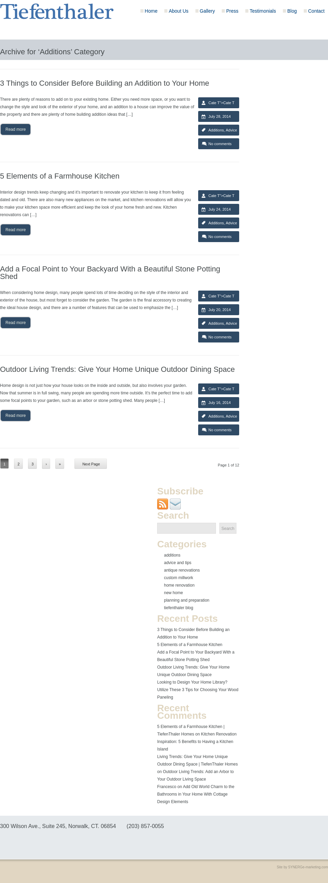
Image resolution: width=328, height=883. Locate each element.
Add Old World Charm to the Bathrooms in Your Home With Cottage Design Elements (195, 794)
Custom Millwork (178, 577)
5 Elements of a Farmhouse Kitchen (189, 644)
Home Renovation (179, 585)
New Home (173, 592)
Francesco (166, 786)
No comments (220, 144)
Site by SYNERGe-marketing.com (302, 867)
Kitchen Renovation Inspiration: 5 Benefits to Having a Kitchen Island (196, 742)
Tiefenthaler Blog (178, 607)
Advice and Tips (177, 562)
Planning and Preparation (186, 600)
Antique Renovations (182, 570)
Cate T (214, 103)
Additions (216, 130)
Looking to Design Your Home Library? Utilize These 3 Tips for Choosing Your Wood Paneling (197, 690)
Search (227, 528)
